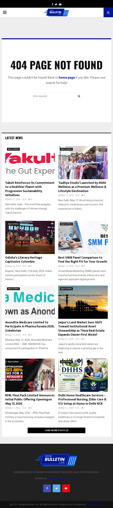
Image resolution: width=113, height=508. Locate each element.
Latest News (14, 138)
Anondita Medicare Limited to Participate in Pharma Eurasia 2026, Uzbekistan (29, 326)
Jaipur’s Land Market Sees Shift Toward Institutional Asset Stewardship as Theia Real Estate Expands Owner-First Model (81, 328)
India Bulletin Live (94, 504)
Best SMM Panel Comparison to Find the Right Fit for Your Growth (82, 259)
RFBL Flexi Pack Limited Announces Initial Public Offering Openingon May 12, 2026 (30, 399)
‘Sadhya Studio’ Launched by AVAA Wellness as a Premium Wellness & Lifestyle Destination (82, 187)
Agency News (13, 149)
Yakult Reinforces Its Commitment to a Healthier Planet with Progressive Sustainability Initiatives (29, 189)
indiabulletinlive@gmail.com (63, 478)
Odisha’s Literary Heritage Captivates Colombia (23, 259)
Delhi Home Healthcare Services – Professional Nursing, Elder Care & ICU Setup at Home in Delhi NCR (82, 399)
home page (67, 77)
